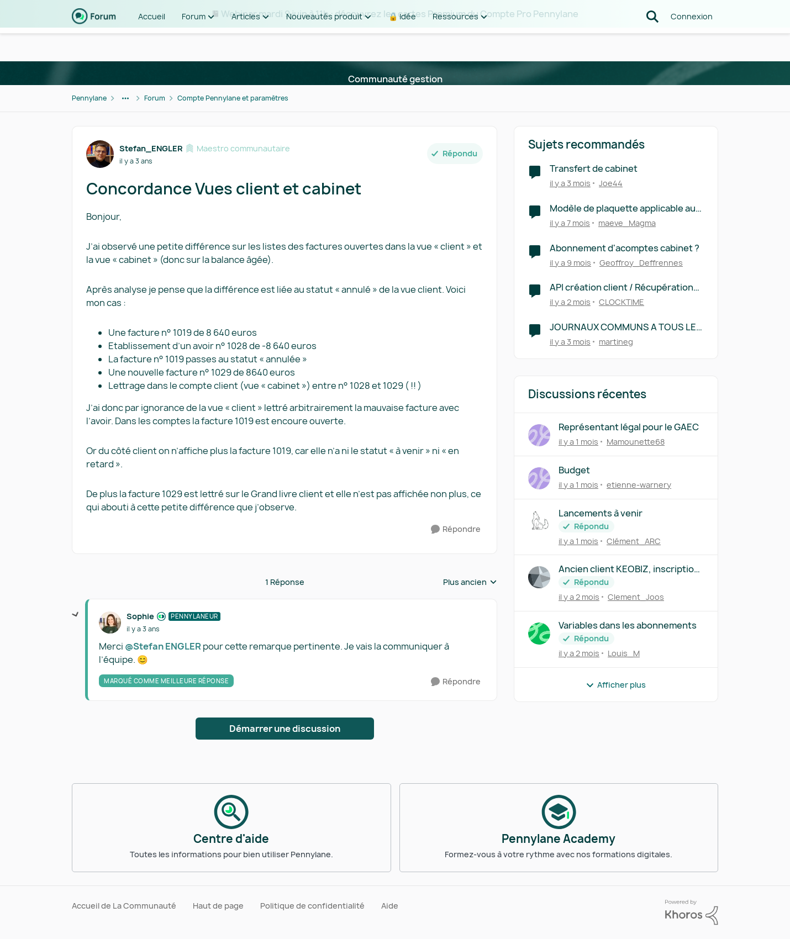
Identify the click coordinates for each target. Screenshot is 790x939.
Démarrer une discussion (284, 728)
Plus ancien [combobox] (470, 582)
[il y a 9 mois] (570, 262)
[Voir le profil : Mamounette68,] (539, 435)
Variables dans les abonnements (628, 625)
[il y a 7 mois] (570, 223)
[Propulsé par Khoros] (691, 912)
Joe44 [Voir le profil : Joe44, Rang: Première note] (611, 183)
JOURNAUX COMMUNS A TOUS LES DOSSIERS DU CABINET (626, 327)
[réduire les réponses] (75, 614)
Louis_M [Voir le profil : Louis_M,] (624, 653)
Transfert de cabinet (594, 169)
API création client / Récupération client (621, 287)
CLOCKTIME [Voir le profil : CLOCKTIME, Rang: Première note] (621, 302)
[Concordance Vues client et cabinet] (143, 629)
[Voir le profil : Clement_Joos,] (539, 577)
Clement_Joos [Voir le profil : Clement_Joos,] (636, 597)
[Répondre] (456, 529)
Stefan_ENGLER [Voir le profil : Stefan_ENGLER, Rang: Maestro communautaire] (150, 148)
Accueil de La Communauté (124, 905)
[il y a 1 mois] (578, 441)
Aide (389, 905)
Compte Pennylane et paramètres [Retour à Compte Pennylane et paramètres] (232, 98)
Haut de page (218, 905)
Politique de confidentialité (312, 905)
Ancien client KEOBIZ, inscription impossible (629, 569)
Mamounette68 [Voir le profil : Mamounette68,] (636, 441)
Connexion (692, 44)
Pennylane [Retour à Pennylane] (89, 98)
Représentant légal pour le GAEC (629, 427)
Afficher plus (616, 684)
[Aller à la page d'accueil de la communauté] (94, 44)
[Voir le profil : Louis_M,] (539, 634)
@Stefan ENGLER (163, 646)
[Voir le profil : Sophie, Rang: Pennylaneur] (110, 622)
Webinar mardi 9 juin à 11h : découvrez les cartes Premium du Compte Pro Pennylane (399, 14)
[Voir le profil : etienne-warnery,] (539, 478)
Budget (574, 470)
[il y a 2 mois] (570, 302)
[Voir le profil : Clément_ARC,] (539, 521)
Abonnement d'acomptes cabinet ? (624, 248)
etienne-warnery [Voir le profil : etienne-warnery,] (639, 484)
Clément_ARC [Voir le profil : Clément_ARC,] (634, 540)
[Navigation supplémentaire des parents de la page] (125, 98)
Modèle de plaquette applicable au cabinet (623, 208)
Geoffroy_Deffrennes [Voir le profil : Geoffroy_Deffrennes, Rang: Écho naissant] (641, 262)
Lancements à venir (600, 513)
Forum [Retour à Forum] (154, 98)
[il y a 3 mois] (570, 183)
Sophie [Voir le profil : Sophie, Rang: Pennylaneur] (140, 616)
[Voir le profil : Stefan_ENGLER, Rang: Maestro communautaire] (100, 154)
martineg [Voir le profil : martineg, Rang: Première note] (616, 341)
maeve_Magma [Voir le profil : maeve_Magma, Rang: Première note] (627, 223)
